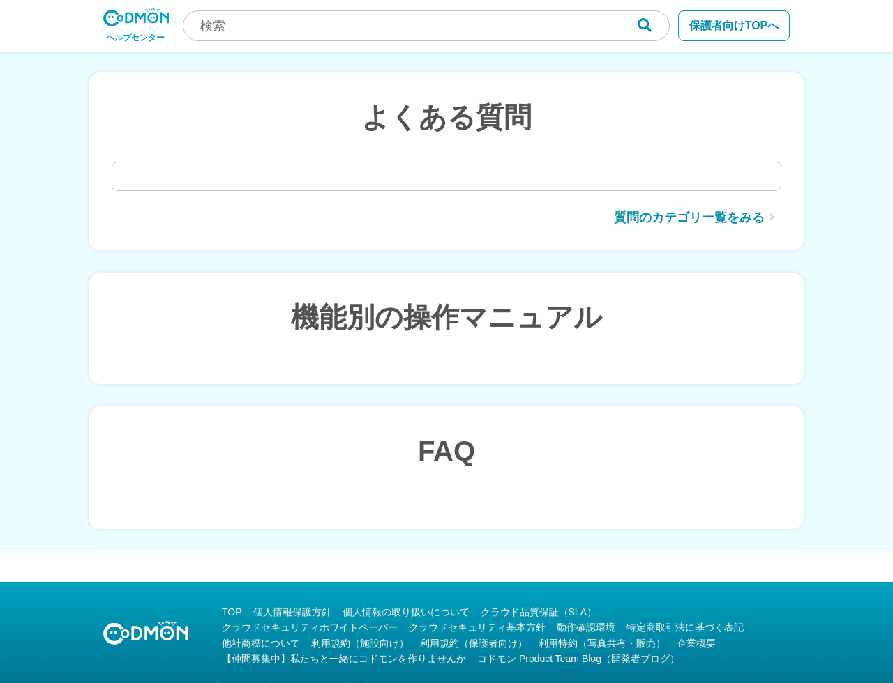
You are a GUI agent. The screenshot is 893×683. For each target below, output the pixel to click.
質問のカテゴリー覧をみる (689, 217)
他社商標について (261, 643)
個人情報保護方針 (292, 611)
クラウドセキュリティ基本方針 (477, 627)
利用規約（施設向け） (360, 643)
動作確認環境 (586, 627)
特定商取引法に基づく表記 (685, 627)
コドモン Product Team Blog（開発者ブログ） (578, 658)
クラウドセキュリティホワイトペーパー (310, 627)
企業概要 (696, 643)
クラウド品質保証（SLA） (538, 611)
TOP (232, 611)
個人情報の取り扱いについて (406, 611)
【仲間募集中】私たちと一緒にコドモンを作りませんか (344, 658)
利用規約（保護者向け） (473, 643)
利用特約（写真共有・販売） (602, 643)
